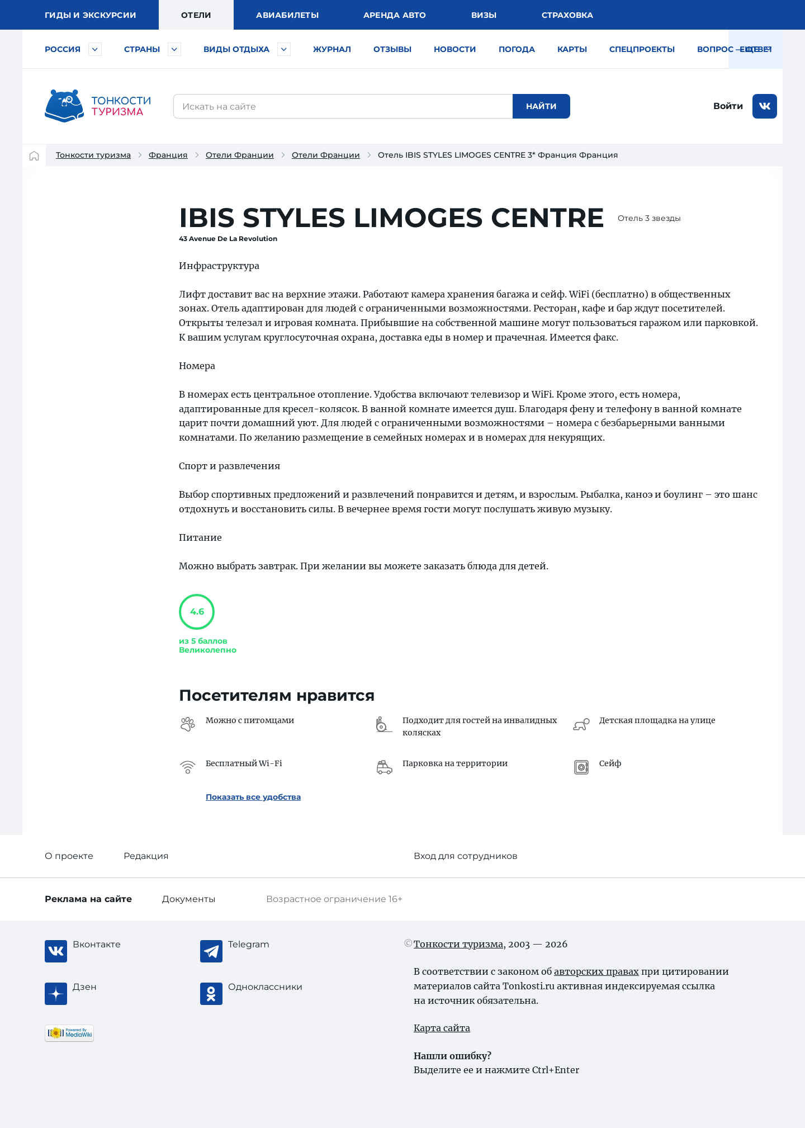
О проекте (69, 856)
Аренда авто (395, 15)
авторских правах (596, 971)
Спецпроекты (642, 49)
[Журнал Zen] (117, 987)
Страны (142, 49)
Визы (484, 15)
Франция (168, 155)
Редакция (146, 856)
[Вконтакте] (117, 944)
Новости (455, 49)
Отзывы (392, 49)
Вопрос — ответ (735, 49)
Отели (196, 15)
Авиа (287, 15)
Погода (517, 49)
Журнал (332, 49)
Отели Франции (240, 155)
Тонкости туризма (93, 155)
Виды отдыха (236, 49)
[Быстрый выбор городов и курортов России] (95, 49)
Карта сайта (442, 1027)
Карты (572, 49)
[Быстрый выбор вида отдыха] (284, 49)
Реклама (88, 899)
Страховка (567, 15)
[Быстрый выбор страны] (174, 49)
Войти (728, 106)
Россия (62, 49)
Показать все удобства (253, 797)
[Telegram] (273, 944)
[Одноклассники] (273, 987)
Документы (189, 899)
